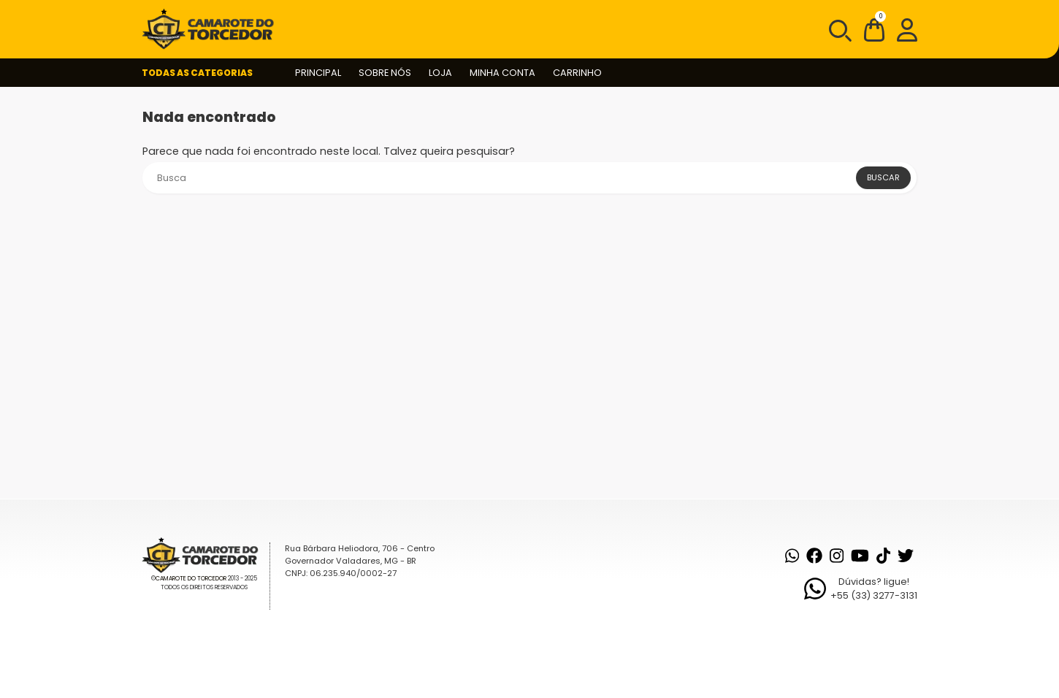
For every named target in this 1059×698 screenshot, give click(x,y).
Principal (318, 72)
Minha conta (502, 72)
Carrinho (577, 72)
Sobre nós (385, 72)
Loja (440, 72)
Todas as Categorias (197, 72)
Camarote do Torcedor (191, 579)
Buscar (883, 177)
